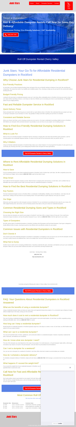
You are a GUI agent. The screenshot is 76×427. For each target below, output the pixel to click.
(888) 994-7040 (27, 174)
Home (32, 3)
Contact (56, 3)
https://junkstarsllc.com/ (38, 256)
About (37, 3)
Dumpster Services (46, 3)
